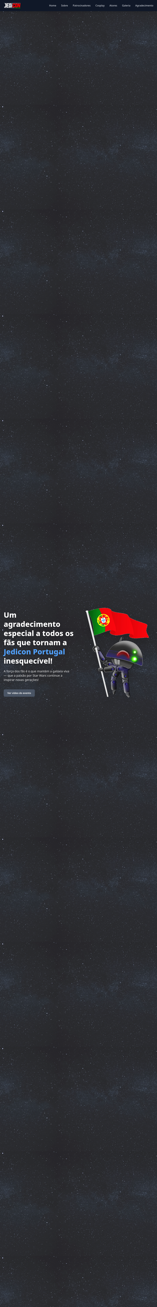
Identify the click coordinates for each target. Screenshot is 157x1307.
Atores (113, 5)
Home (52, 5)
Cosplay (100, 5)
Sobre (64, 5)
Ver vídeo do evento (19, 693)
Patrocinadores (82, 5)
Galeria (126, 5)
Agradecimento (144, 5)
